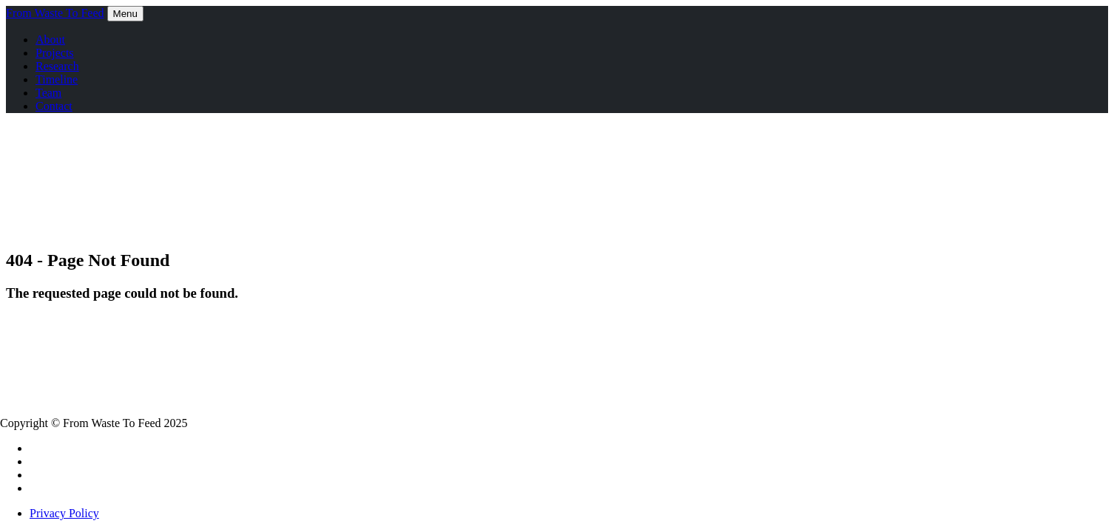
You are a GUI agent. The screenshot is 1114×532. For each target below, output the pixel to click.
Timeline (57, 79)
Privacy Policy (64, 513)
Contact (54, 106)
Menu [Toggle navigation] (125, 13)
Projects (55, 53)
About (50, 39)
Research (57, 66)
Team (48, 92)
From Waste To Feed (55, 13)
